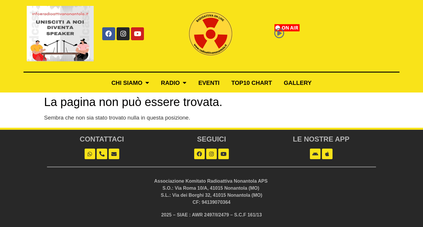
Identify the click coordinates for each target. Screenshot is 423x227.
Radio (174, 83)
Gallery (298, 83)
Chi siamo (130, 83)
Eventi (208, 83)
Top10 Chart (251, 83)
